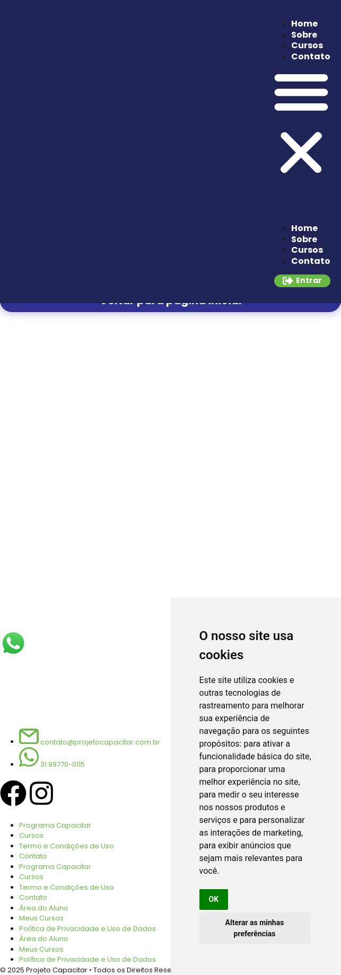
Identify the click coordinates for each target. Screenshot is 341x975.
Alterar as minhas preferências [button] (254, 928)
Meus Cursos (41, 918)
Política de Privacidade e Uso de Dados (87, 929)
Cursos (307, 45)
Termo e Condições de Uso (66, 846)
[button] (301, 123)
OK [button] (214, 899)
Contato (310, 56)
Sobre (304, 35)
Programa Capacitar (55, 825)
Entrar (309, 280)
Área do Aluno (43, 908)
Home (304, 23)
